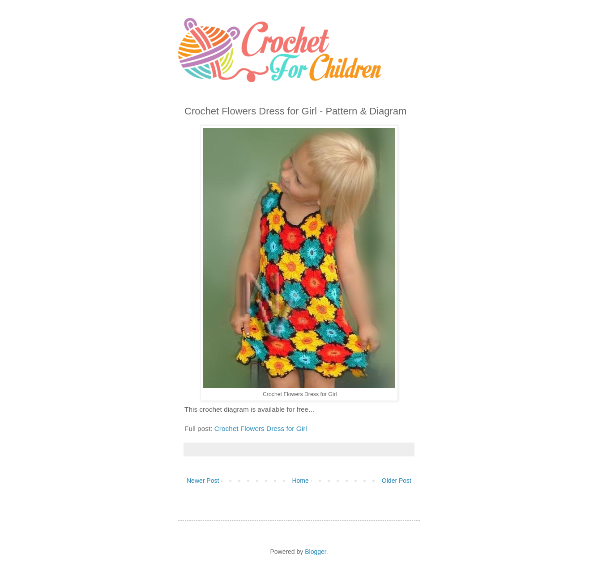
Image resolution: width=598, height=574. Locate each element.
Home (300, 480)
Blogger (315, 551)
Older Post (396, 480)
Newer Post (203, 480)
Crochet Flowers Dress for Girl (260, 428)
